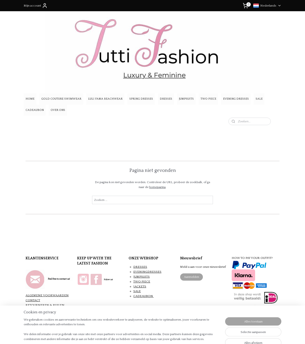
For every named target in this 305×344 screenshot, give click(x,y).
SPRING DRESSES (141, 98)
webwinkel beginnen (161, 335)
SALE (259, 98)
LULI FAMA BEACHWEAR (105, 98)
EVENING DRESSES (236, 98)
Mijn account (36, 5)
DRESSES (166, 98)
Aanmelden (191, 277)
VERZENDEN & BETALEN (44, 310)
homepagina (157, 187)
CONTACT (33, 300)
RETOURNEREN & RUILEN (45, 305)
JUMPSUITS (186, 98)
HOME (30, 98)
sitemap (137, 335)
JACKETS (139, 286)
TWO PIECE (208, 98)
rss (145, 335)
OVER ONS (58, 110)
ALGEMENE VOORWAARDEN (47, 295)
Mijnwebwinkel (199, 335)
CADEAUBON (35, 110)
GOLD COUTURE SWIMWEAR (61, 98)
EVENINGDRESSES (147, 271)
